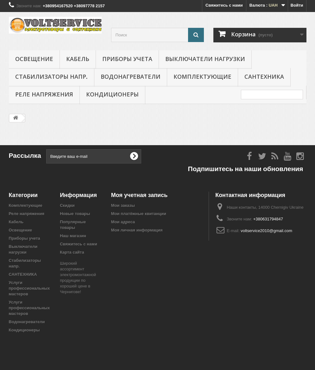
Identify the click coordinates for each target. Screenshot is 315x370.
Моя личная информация (137, 230)
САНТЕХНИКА (264, 77)
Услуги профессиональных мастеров (29, 288)
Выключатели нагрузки (205, 59)
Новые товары (75, 213)
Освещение (34, 59)
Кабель (77, 59)
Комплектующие (202, 77)
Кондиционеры (112, 94)
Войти (297, 5)
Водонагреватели (131, 77)
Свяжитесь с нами (224, 5)
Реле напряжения (44, 94)
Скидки (67, 205)
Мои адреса (123, 221)
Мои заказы (123, 205)
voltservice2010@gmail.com (266, 230)
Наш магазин (73, 235)
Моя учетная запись (139, 195)
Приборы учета (127, 59)
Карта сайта (72, 252)
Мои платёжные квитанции (138, 213)
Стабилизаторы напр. (51, 77)
